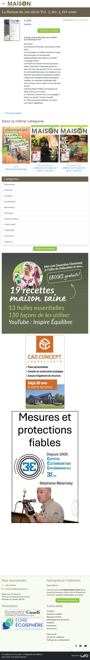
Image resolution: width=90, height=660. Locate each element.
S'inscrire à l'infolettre (45, 249)
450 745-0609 (10, 585)
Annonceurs (52, 628)
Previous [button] (4, 150)
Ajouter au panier (48, 30)
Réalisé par (75, 655)
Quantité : (28, 24)
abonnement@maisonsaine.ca (16, 589)
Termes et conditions (55, 637)
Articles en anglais (54, 614)
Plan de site (51, 634)
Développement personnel (58, 620)
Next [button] (85, 150)
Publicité (50, 623)
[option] (16, 150)
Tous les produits (13, 113)
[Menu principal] (3, 3)
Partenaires (51, 626)
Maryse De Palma (54, 617)
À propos (50, 611)
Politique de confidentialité (58, 640)
